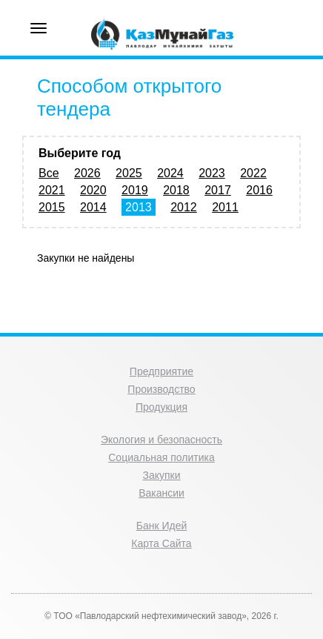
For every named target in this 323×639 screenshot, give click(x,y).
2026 (87, 173)
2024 (170, 173)
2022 (253, 173)
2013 (138, 207)
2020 (93, 190)
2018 (176, 190)
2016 (259, 190)
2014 (93, 207)
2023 (212, 173)
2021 (52, 190)
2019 (134, 190)
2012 (183, 207)
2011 (225, 207)
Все (49, 173)
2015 (52, 207)
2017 (217, 190)
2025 (129, 173)
